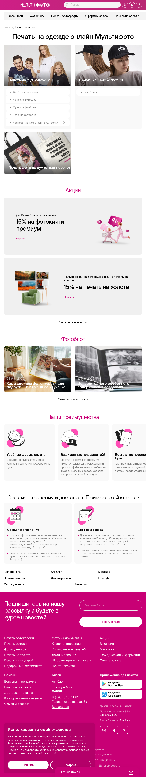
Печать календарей (18, 660)
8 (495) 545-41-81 (65, 697)
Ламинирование (61, 578)
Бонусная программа (20, 681)
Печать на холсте (17, 655)
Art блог (56, 571)
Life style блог (62, 687)
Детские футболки (39, 114)
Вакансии (81, 584)
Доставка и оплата (18, 693)
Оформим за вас (96, 16)
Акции (104, 638)
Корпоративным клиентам (24, 698)
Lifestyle (104, 578)
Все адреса (60, 706)
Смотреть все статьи (73, 399)
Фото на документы (67, 638)
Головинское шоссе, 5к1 (70, 702)
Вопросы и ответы (18, 687)
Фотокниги (37, 16)
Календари (15, 16)
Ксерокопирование (66, 643)
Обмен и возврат (17, 704)
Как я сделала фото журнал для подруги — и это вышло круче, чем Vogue (37, 385)
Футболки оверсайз (39, 91)
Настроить (70, 765)
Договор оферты (110, 765)
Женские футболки (39, 99)
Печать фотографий (64, 16)
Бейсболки (110, 91)
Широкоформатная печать (72, 660)
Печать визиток (14, 578)
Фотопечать (12, 571)
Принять (28, 765)
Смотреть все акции (73, 322)
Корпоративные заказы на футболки (39, 122)
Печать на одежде (127, 16)
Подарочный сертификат (23, 666)
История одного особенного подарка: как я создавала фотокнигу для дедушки (103, 385)
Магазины (104, 571)
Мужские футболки (39, 107)
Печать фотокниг (17, 643)
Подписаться (111, 621)
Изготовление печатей (69, 649)
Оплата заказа (110, 660)
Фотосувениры (14, 584)
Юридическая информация (120, 655)
